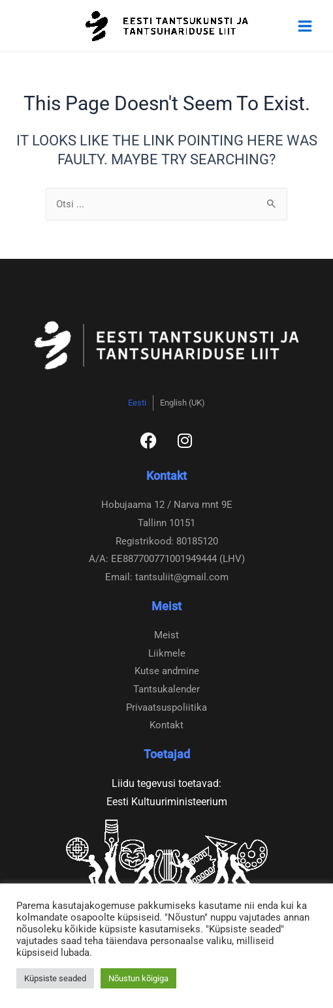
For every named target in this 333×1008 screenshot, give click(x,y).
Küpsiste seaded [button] (55, 978)
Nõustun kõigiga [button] (138, 978)
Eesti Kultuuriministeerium (166, 801)
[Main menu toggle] (305, 26)
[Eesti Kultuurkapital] (166, 866)
